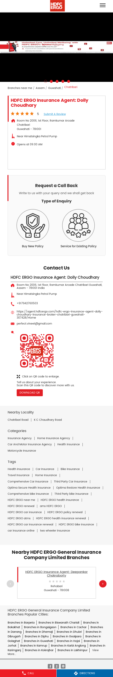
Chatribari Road (18, 419)
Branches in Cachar (73, 627)
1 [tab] (45, 81)
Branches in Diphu (37, 636)
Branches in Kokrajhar (39, 650)
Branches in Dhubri (69, 632)
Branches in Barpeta (21, 622)
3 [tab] (57, 81)
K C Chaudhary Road (48, 419)
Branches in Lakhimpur (72, 650)
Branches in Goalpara (67, 636)
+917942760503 (27, 303)
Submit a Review (55, 114)
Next (102, 583)
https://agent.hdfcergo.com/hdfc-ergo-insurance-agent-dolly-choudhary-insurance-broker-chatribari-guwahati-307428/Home (60, 314)
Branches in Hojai (68, 641)
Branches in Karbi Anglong (68, 645)
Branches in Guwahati (38, 641)
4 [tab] (62, 81)
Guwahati (54, 88)
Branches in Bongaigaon (40, 627)
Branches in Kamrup (33, 645)
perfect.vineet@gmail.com (34, 323)
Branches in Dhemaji (39, 632)
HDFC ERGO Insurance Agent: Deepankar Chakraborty (56, 573)
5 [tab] (68, 81)
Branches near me (20, 88)
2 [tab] (51, 81)
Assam (40, 88)
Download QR (30, 392)
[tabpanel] (56, 47)
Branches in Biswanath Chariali (59, 622)
